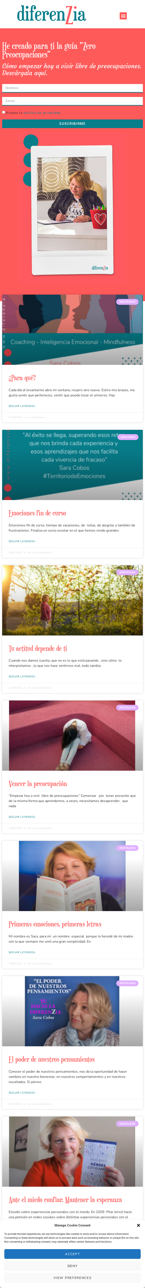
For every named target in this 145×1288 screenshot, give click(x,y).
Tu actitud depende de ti (38, 648)
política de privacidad (42, 112)
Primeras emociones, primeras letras (55, 924)
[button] (138, 1225)
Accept (72, 1254)
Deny (73, 1266)
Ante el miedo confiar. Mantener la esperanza (65, 1199)
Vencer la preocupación (38, 783)
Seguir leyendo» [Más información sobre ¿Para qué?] (22, 406)
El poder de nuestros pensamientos (52, 1059)
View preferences (72, 1278)
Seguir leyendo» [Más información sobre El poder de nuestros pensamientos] (22, 1092)
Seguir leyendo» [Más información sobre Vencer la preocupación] (22, 817)
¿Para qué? (22, 377)
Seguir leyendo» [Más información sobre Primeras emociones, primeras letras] (22, 952)
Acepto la (33, 112)
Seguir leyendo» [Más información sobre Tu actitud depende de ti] (22, 676)
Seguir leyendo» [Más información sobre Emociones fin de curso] (22, 541)
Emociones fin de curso (37, 512)
